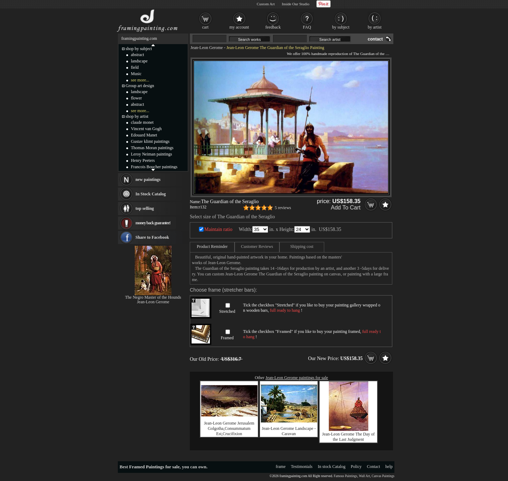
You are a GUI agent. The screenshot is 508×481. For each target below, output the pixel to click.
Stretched (227, 311)
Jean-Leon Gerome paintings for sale (297, 377)
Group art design (140, 85)
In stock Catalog (332, 466)
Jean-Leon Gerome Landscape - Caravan (289, 431)
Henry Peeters (143, 160)
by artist (375, 27)
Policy (356, 466)
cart (205, 27)
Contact (373, 466)
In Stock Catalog (150, 193)
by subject (341, 27)
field (135, 67)
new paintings (148, 179)
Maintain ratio (218, 229)
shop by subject (139, 48)
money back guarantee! (152, 222)
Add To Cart (346, 208)
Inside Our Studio (295, 4)
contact (375, 39)
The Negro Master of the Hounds (153, 297)
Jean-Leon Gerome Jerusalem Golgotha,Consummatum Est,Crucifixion (229, 428)
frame (281, 466)
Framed (227, 337)
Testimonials (302, 466)
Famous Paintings (345, 476)
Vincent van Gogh (146, 128)
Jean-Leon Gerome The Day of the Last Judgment (348, 437)
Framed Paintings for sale (154, 466)
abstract (137, 54)
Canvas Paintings (382, 476)
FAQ (307, 27)
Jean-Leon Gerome (206, 47)
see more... (140, 80)
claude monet (142, 122)
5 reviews (283, 207)
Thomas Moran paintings (152, 147)
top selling (144, 208)
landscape (139, 61)
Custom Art (266, 4)
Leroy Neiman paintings (151, 154)
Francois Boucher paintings (154, 166)
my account (239, 27)
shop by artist (137, 116)
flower (136, 98)
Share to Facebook (152, 237)
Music (136, 73)
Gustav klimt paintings (150, 141)
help (389, 466)
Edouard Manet (144, 135)
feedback (272, 27)
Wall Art (364, 476)
